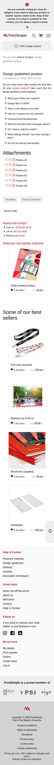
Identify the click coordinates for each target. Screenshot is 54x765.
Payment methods (13, 558)
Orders (7, 656)
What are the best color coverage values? (29, 124)
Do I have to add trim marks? (22, 129)
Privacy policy (27, 739)
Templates (10, 199)
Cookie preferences (27, 748)
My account (10, 641)
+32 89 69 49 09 (23, 227)
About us (8, 595)
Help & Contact (25, 57)
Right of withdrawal (27, 730)
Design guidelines (13, 563)
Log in (6, 665)
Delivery (7, 567)
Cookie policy (27, 744)
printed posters (20, 88)
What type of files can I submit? (24, 98)
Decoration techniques (16, 575)
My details (9, 648)
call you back (19, 231)
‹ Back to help (10, 211)
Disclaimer (27, 734)
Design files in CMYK (18, 103)
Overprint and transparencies (22, 119)
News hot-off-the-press (16, 591)
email (21, 235)
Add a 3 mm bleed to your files (23, 108)
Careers (7, 603)
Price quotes (10, 652)
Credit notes (10, 661)
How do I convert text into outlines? (25, 114)
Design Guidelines (31, 199)
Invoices (7, 571)
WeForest (8, 599)
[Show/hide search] (34, 36)
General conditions (27, 725)
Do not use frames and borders (23, 143)
